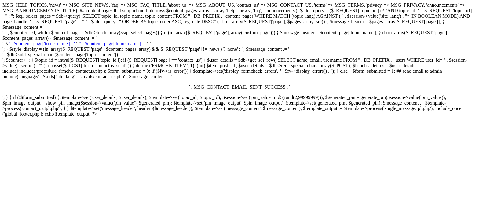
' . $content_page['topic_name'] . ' (42, 43)
